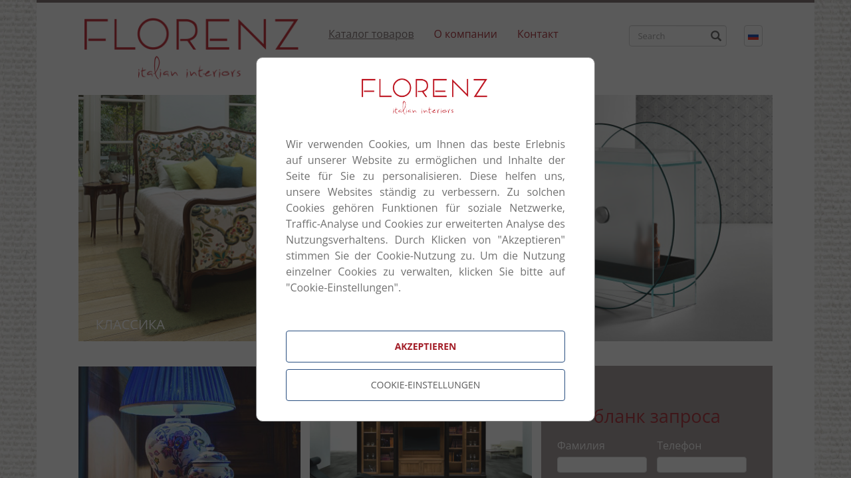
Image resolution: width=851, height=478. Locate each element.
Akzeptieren (426, 346)
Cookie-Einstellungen (426, 384)
